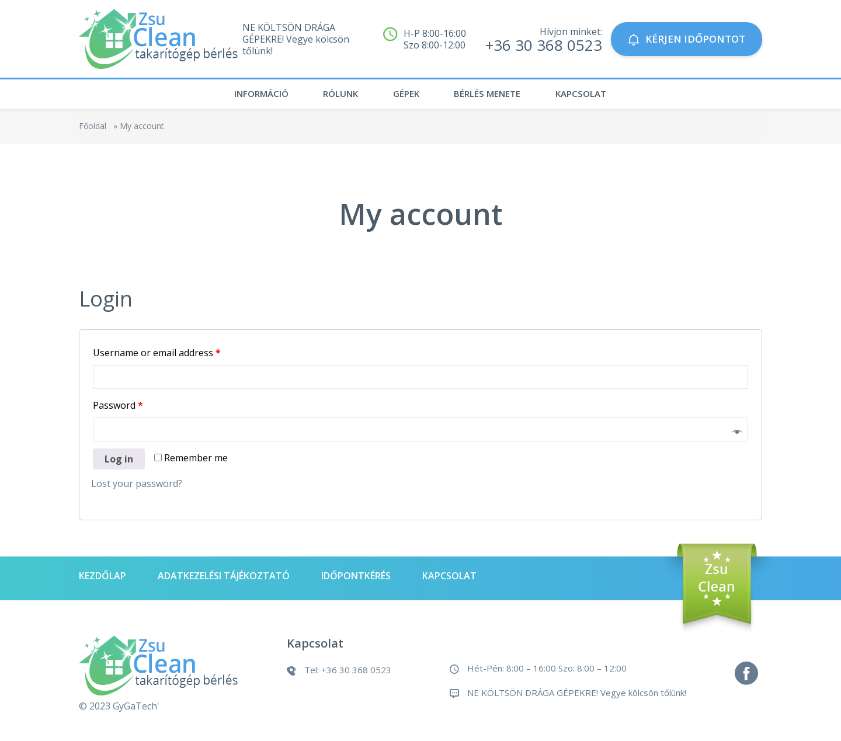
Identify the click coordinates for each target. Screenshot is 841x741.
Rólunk (330, 96)
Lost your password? (136, 488)
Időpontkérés (356, 580)
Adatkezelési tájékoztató (224, 580)
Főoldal (92, 130)
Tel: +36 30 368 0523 (347, 674)
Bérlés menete (491, 96)
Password (118, 409)
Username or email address (157, 357)
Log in (119, 463)
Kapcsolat (594, 96)
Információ (242, 96)
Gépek (403, 96)
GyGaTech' (136, 710)
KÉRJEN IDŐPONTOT (686, 39)
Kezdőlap (102, 580)
